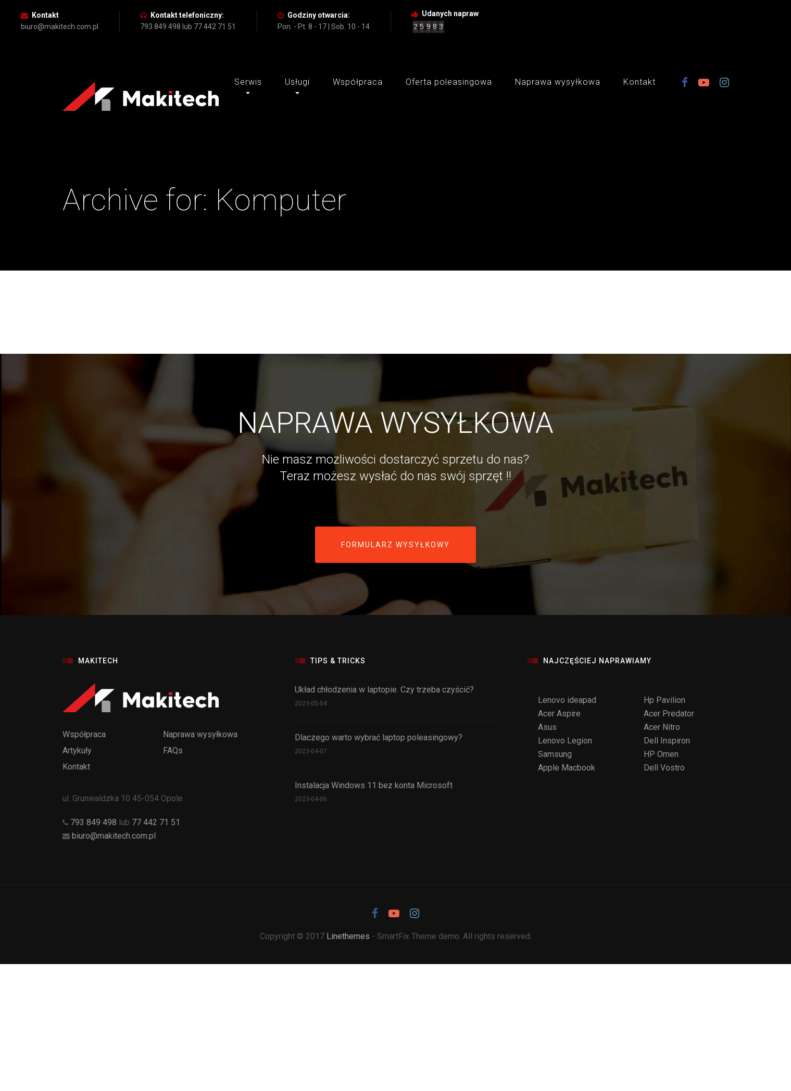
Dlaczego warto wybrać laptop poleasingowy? (378, 737)
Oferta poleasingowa (449, 82)
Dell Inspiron (667, 741)
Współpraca (358, 82)
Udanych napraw (450, 13)
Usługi (297, 82)
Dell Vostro (664, 768)
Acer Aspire (559, 713)
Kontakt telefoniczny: (187, 15)
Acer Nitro (662, 727)
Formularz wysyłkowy (395, 545)
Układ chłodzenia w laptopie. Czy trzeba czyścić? (384, 690)
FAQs (173, 750)
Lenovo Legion (565, 741)
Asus (547, 727)
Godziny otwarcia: (318, 15)
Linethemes (348, 936)
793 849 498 (94, 822)
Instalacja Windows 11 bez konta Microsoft (374, 785)
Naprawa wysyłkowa (557, 82)
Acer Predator (669, 713)
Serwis (248, 82)
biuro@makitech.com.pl (114, 836)
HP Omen (661, 754)
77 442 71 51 (156, 822)
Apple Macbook (566, 768)
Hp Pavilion (664, 700)
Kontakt (45, 15)
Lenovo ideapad (567, 700)
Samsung (555, 754)
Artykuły (77, 750)
